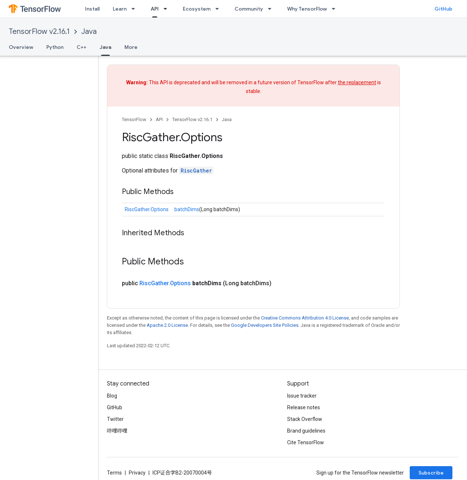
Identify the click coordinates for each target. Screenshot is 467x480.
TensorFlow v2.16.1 (39, 31)
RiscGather (196, 170)
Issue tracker (302, 396)
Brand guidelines (306, 431)
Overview (21, 47)
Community (249, 8)
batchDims (186, 209)
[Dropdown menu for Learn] (135, 9)
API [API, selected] (155, 8)
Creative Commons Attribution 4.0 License (305, 318)
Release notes (303, 407)
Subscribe (431, 472)
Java (89, 31)
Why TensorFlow (307, 8)
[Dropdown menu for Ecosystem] (219, 9)
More (131, 47)
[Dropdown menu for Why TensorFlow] (335, 9)
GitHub (443, 8)
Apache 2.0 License (167, 325)
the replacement (357, 82)
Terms (114, 473)
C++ (81, 47)
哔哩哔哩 (117, 431)
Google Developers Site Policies (264, 325)
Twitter (115, 419)
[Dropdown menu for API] (167, 9)
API (159, 119)
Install (92, 8)
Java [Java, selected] (105, 47)
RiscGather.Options (147, 209)
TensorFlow (134, 119)
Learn (120, 8)
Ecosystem (197, 8)
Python (54, 47)
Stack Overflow (304, 419)
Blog (112, 396)
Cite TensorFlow (305, 442)
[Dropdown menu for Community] (272, 9)
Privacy (137, 473)
